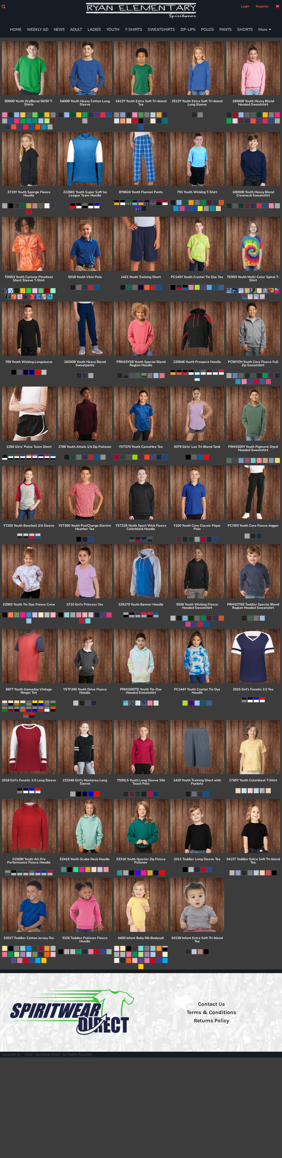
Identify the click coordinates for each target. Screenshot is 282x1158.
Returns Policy (211, 1021)
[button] (3, 6)
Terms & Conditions (211, 1012)
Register (262, 6)
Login (245, 6)
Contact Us (211, 1004)
